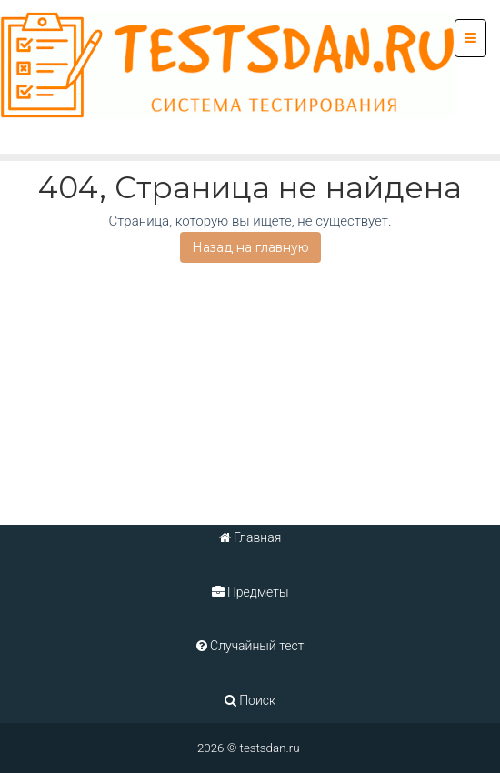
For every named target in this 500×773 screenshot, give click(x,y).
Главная (250, 537)
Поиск (250, 700)
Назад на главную (250, 247)
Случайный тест (250, 645)
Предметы (250, 592)
